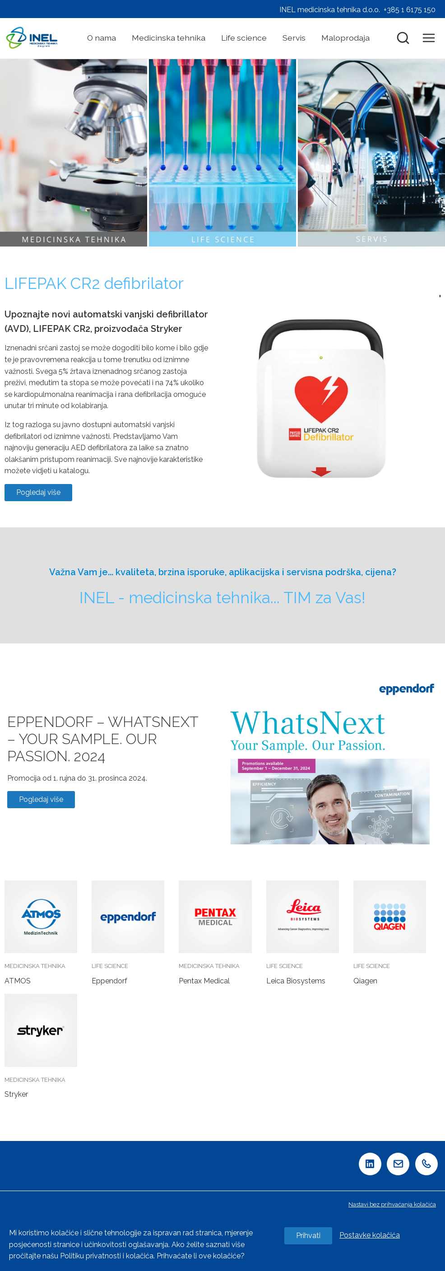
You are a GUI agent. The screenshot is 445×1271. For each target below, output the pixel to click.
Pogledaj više (38, 492)
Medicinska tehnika (168, 37)
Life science (244, 37)
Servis (294, 37)
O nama (101, 37)
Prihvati (308, 1235)
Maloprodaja (345, 37)
